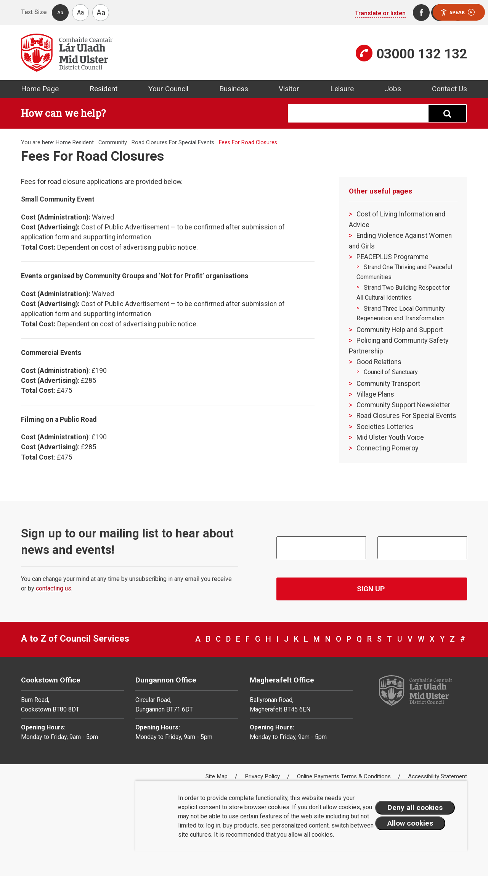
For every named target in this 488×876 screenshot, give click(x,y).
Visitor (289, 88)
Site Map (217, 776)
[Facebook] (421, 12)
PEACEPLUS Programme (392, 257)
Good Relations (378, 362)
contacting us (53, 588)
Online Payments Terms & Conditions (344, 776)
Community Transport (388, 383)
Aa (60, 12)
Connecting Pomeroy (387, 448)
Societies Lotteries (385, 427)
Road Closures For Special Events (173, 142)
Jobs (393, 88)
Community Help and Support (399, 330)
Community (112, 142)
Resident (103, 88)
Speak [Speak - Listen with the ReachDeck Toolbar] (457, 12)
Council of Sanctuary (391, 372)
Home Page (40, 88)
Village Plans (375, 394)
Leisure (342, 88)
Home (63, 142)
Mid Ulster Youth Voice (390, 437)
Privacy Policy (263, 776)
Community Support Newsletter (403, 405)
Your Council (168, 88)
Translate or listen (380, 13)
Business (233, 88)
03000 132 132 (421, 54)
